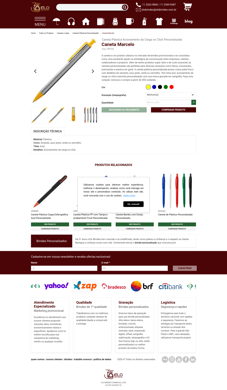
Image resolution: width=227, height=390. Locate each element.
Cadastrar (185, 268)
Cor (103, 87)
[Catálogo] (174, 21)
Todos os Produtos (46, 33)
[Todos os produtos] (40, 21)
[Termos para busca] (92, 7)
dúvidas (68, 359)
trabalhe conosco (83, 359)
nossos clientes (54, 359)
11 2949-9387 (168, 4)
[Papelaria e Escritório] (100, 21)
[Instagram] (172, 359)
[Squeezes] (144, 21)
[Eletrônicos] (71, 21)
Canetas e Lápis (63, 33)
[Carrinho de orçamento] (187, 7)
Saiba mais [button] (129, 195)
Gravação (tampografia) (114, 95)
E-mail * (106, 262)
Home (33, 33)
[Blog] (188, 21)
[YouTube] (179, 359)
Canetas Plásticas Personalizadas (86, 33)
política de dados (102, 359)
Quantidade (108, 102)
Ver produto (50, 224)
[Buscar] (125, 7)
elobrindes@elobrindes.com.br (159, 9)
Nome (34, 262)
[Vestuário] (159, 21)
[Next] (92, 71)
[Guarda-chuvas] (56, 21)
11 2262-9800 (150, 4)
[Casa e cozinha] (85, 21)
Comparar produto (173, 109)
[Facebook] (186, 359)
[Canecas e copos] (130, 21)
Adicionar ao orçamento (124, 109)
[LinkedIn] (193, 359)
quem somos (37, 359)
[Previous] (35, 71)
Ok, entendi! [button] (133, 204)
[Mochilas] (115, 21)
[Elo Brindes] (40, 7)
